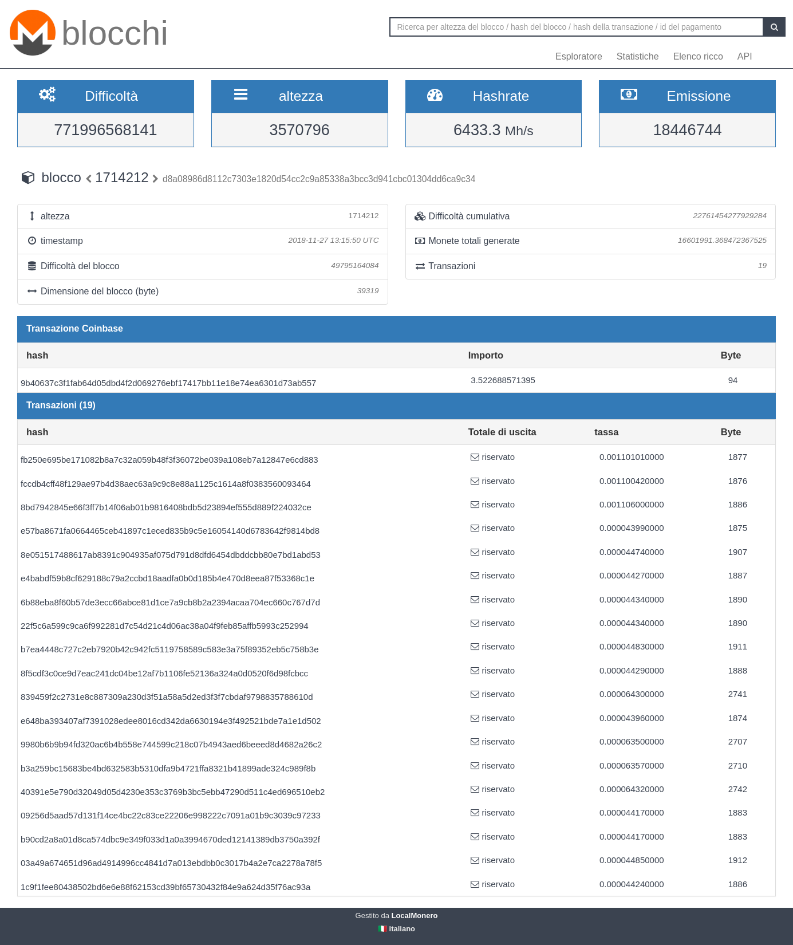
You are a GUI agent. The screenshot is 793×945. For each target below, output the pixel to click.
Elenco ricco (698, 56)
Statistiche (638, 56)
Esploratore (578, 56)
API (744, 56)
